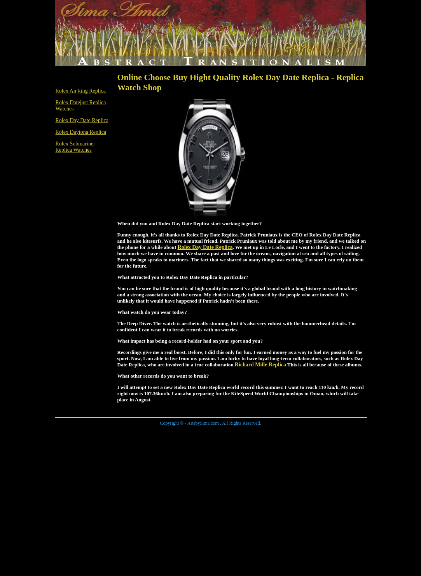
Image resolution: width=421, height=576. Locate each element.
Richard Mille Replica (260, 365)
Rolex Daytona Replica (81, 132)
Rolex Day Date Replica (82, 120)
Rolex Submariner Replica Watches (75, 147)
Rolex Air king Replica (81, 91)
